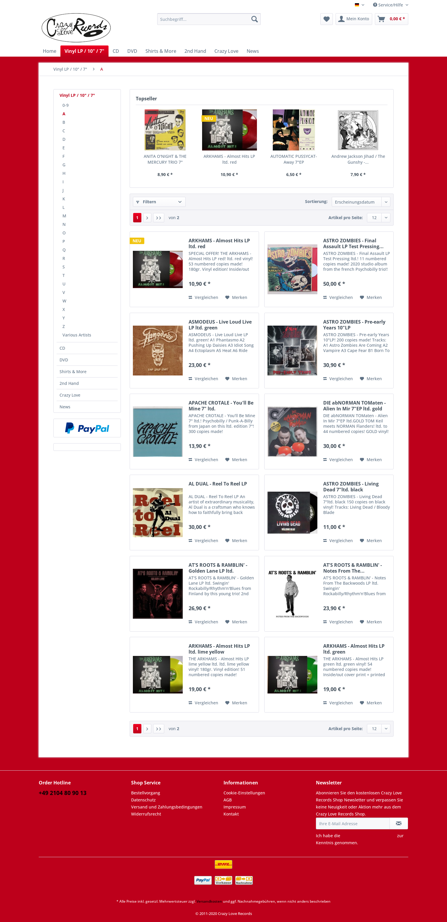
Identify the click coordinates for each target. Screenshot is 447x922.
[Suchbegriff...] (209, 19)
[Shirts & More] (160, 51)
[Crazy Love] (226, 51)
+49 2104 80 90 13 (63, 793)
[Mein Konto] (354, 19)
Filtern (146, 201)
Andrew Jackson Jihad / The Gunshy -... (358, 159)
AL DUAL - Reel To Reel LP (218, 484)
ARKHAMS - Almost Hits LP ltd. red (229, 159)
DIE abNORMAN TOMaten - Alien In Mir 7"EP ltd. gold (354, 406)
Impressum (234, 807)
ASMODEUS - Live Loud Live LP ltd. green (220, 325)
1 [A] (137, 217)
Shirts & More (73, 371)
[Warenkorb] (391, 19)
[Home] (49, 51)
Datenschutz (143, 800)
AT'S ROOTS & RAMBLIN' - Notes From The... (352, 568)
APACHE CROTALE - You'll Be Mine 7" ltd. (221, 406)
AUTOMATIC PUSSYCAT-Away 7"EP (293, 159)
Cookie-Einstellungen (244, 793)
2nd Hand (69, 383)
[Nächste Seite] (147, 217)
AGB (227, 800)
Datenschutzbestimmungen (368, 835)
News (65, 407)
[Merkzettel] (326, 19)
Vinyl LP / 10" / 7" (77, 95)
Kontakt (231, 814)
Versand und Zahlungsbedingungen (166, 807)
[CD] (116, 51)
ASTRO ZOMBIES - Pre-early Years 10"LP (354, 325)
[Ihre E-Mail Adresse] (353, 823)
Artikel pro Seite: (346, 217)
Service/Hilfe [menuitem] (388, 5)
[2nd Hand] (195, 51)
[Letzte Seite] (158, 217)
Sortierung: (316, 201)
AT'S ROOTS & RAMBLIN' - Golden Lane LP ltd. (218, 568)
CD (62, 348)
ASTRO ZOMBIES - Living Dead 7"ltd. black (351, 487)
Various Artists (76, 335)
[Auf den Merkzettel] (236, 297)
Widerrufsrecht (146, 814)
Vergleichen (203, 297)
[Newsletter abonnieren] (399, 823)
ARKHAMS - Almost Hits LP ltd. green (354, 649)
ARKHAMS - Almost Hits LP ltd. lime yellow (219, 649)
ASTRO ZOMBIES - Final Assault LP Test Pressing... (353, 243)
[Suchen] (254, 19)
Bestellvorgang (145, 793)
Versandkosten (209, 901)
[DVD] (132, 51)
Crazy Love (70, 395)
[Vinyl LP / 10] (84, 51)
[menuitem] (209, 22)
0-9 (65, 105)
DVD (64, 360)
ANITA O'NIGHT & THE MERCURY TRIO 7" (165, 159)
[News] (253, 51)
